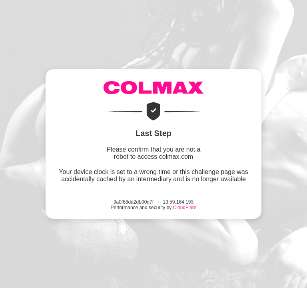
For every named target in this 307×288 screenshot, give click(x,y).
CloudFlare (185, 207)
